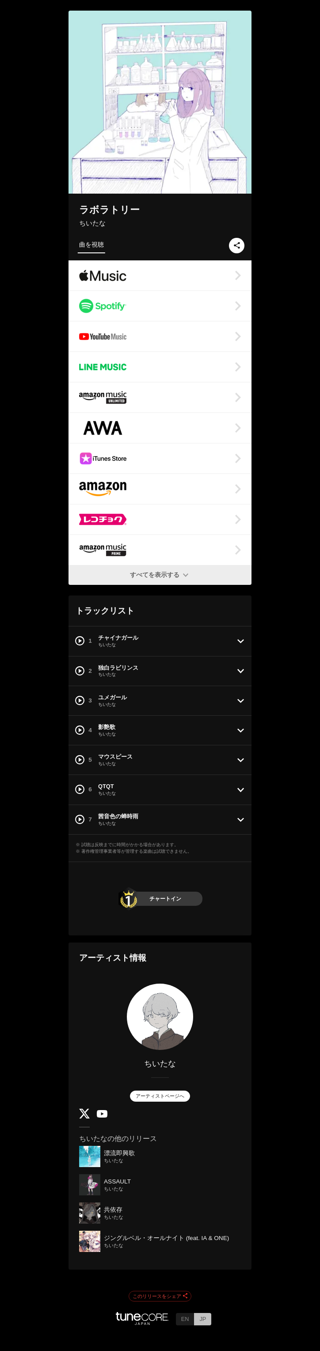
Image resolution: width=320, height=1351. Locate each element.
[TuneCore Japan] (142, 1322)
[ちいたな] (160, 1017)
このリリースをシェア (160, 1296)
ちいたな (92, 223)
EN (185, 1319)
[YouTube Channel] (102, 1115)
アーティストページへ (160, 1096)
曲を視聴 (91, 244)
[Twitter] (84, 1116)
